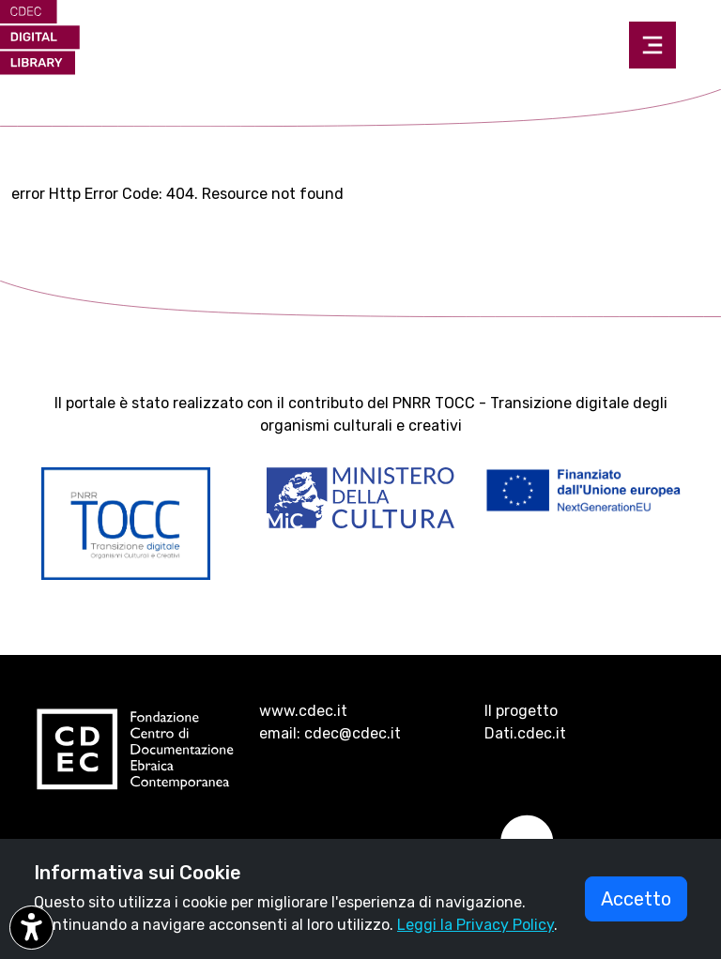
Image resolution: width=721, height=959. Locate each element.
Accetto (636, 899)
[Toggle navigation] (652, 45)
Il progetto (521, 711)
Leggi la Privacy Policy (475, 925)
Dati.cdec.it (525, 733)
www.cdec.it (303, 711)
